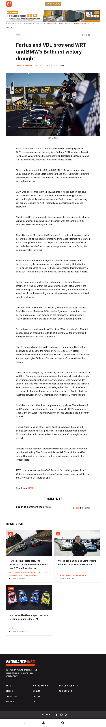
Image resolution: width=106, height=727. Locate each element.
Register (86, 508)
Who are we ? (65, 691)
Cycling (10, 701)
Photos (36, 696)
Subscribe (53, 3)
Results (36, 691)
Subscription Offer (68, 685)
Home (8, 24)
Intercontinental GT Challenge (31, 24)
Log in (76, 508)
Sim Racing (11, 696)
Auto (14, 24)
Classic (9, 691)
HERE (31, 488)
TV (34, 701)
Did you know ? (40, 685)
